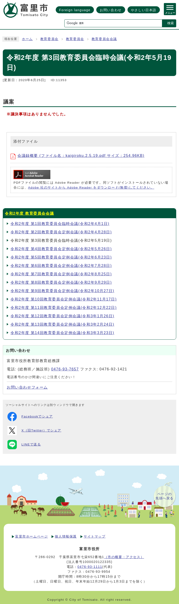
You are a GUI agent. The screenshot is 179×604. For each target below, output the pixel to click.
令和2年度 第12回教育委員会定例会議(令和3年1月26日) (62, 316)
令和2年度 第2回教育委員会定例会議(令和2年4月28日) (61, 232)
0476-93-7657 (65, 369)
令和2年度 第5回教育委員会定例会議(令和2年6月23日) (61, 257)
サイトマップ (95, 536)
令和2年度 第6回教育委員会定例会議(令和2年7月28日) (61, 266)
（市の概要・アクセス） (124, 557)
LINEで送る (24, 444)
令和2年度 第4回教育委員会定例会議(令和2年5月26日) (61, 249)
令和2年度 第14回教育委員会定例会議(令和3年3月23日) (62, 333)
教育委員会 (49, 39)
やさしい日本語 (143, 10)
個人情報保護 (66, 536)
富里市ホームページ (31, 536)
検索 (170, 23)
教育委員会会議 (104, 39)
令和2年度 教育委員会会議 (29, 213)
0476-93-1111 (89, 567)
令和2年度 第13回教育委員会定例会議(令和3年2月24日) (62, 324)
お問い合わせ (111, 10)
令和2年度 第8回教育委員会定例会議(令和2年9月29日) (61, 282)
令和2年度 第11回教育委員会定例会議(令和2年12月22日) (63, 308)
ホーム (27, 39)
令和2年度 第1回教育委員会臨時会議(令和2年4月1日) (59, 224)
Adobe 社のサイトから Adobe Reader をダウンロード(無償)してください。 (91, 187)
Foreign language (75, 10)
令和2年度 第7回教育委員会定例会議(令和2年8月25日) (61, 274)
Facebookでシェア (30, 416)
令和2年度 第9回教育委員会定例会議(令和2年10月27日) (62, 291)
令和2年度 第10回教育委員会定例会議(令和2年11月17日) (63, 299)
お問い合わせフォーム (27, 387)
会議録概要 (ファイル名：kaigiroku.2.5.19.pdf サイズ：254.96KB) (77, 156)
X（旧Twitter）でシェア (34, 430)
